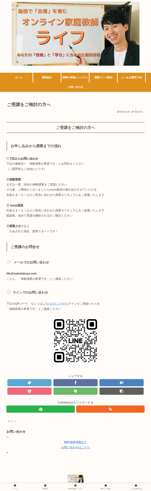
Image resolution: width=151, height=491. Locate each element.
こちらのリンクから (55, 303)
